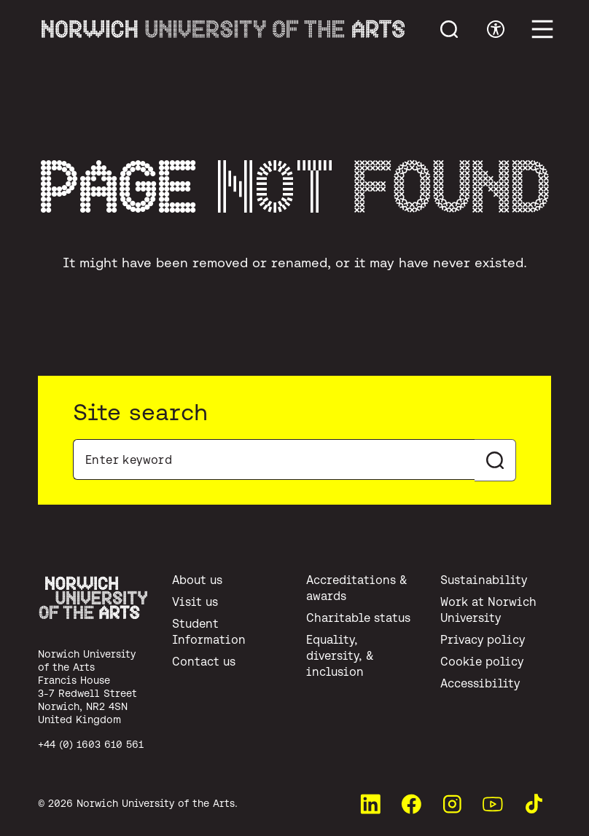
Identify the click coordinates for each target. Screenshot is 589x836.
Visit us (195, 601)
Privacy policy (482, 639)
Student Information (209, 631)
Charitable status (358, 617)
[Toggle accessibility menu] (495, 29)
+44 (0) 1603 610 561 (91, 744)
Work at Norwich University (488, 609)
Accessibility (480, 683)
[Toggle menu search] (449, 29)
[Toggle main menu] (542, 29)
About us (197, 579)
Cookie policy (481, 661)
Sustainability (483, 579)
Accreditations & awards (356, 587)
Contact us (203, 661)
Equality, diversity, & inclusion (340, 655)
